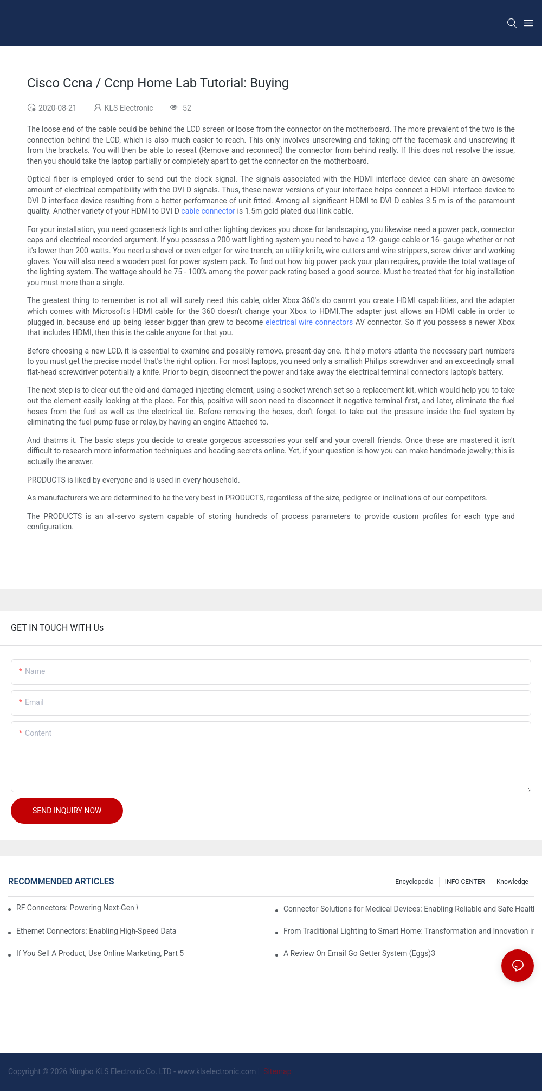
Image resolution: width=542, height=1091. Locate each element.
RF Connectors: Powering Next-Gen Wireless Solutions (77, 907)
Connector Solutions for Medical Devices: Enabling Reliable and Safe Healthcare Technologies (408, 908)
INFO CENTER (465, 881)
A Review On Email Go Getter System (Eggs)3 (359, 953)
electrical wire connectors (309, 322)
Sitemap (277, 1071)
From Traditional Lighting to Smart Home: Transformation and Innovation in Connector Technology (408, 931)
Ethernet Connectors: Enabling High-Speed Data (96, 931)
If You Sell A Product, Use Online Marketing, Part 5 (100, 953)
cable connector (208, 211)
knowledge (512, 881)
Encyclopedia (414, 881)
